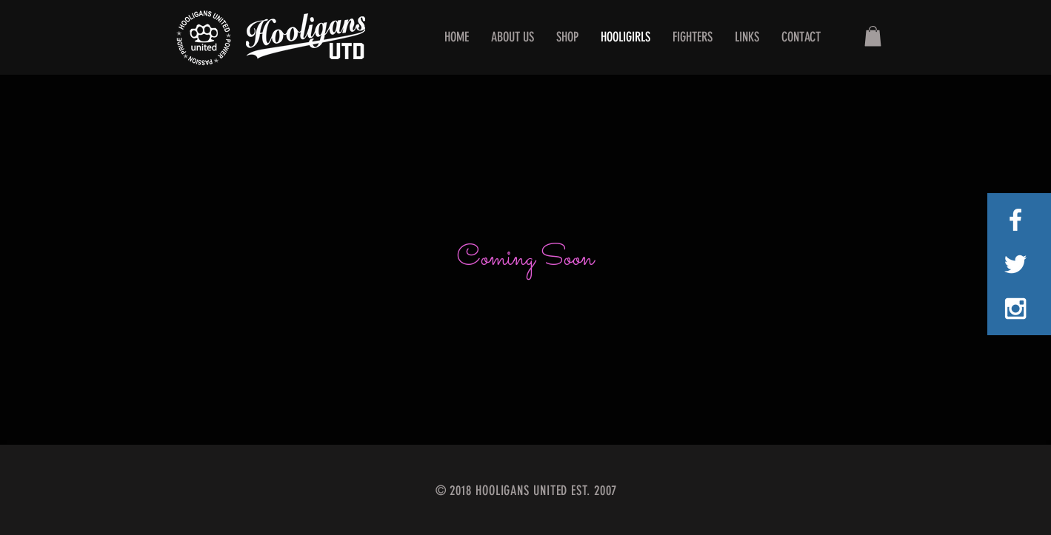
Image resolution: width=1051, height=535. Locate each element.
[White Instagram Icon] (1015, 308)
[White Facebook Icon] (1015, 220)
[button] (872, 36)
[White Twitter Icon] (1015, 264)
